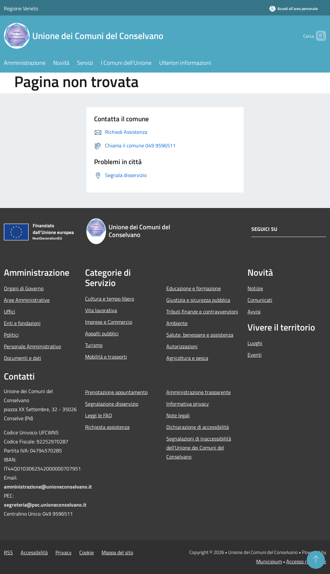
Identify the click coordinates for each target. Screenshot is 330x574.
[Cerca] (318, 36)
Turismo (93, 345)
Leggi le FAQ (98, 415)
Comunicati (260, 300)
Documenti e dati (22, 358)
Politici (11, 335)
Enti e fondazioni (22, 323)
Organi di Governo (24, 288)
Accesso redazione (306, 561)
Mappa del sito (117, 552)
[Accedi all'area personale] (293, 8)
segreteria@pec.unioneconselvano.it (45, 505)
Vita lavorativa (101, 310)
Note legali (178, 415)
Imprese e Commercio (108, 322)
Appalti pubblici (102, 333)
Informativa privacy (187, 404)
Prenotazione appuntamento (116, 392)
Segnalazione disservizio (111, 404)
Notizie (255, 288)
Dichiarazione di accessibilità (197, 427)
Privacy (63, 552)
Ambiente (177, 323)
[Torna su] (316, 560)
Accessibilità (34, 552)
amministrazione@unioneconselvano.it (48, 486)
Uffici (9, 311)
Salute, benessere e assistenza (199, 335)
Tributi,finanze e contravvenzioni (202, 311)
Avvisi (254, 311)
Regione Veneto (21, 8)
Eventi (255, 355)
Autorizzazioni (182, 346)
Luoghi (255, 343)
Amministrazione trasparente (198, 392)
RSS (8, 552)
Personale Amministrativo (32, 346)
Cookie (86, 552)
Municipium (269, 561)
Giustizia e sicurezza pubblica (198, 300)
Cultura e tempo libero (109, 298)
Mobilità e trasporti (106, 357)
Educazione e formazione (193, 288)
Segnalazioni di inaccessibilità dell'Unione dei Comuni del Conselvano (198, 447)
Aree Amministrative (27, 300)
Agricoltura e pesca (187, 358)
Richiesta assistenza (107, 427)
